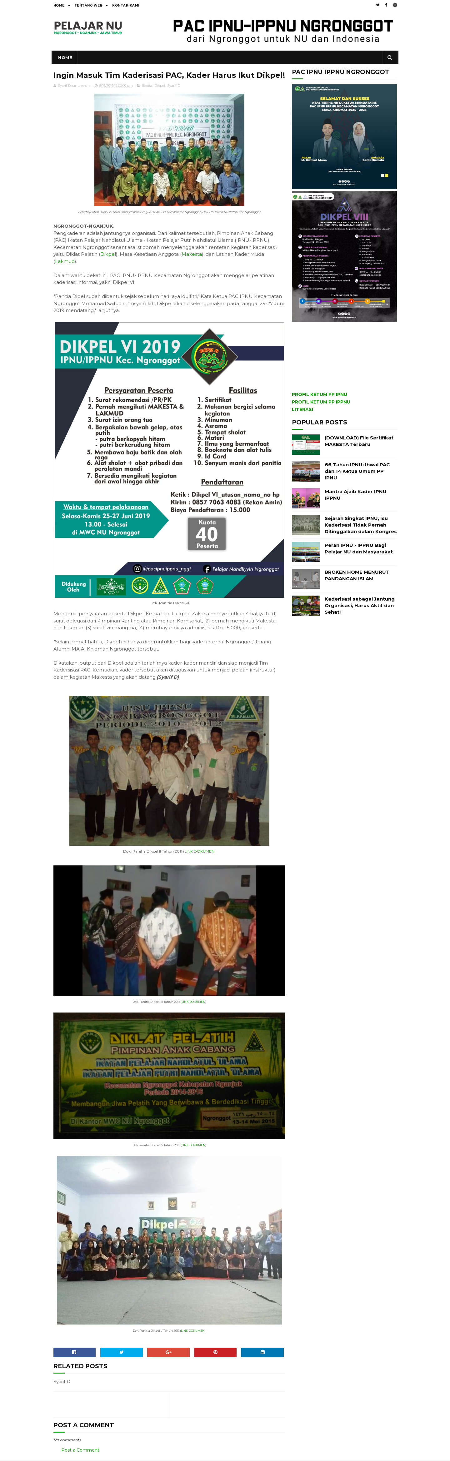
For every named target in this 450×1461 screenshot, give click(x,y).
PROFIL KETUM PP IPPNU (321, 402)
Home (59, 5)
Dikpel (159, 97)
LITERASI (302, 409)
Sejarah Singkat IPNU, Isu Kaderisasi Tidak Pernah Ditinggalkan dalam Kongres (361, 524)
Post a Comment (80, 1451)
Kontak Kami (125, 5)
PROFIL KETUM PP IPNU (319, 394)
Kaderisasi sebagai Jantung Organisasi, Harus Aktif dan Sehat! (360, 605)
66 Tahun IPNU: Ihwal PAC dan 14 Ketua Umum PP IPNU (357, 471)
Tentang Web (88, 5)
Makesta (192, 266)
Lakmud (65, 272)
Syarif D (173, 97)
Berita (147, 97)
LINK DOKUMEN (197, 857)
